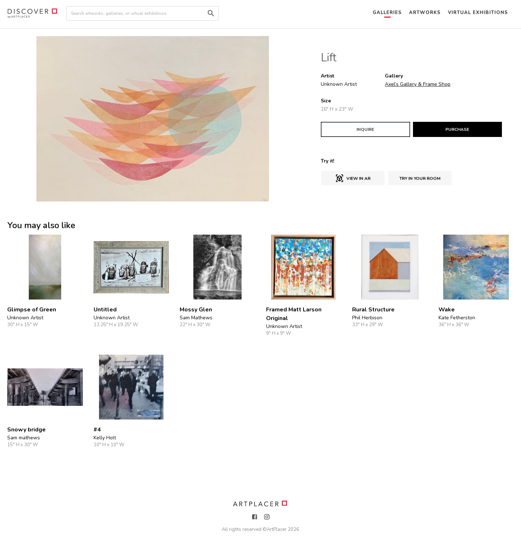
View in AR (352, 178)
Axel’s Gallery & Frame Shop (417, 84)
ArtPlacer (277, 529)
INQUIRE (365, 129)
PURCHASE (457, 129)
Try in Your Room (419, 178)
